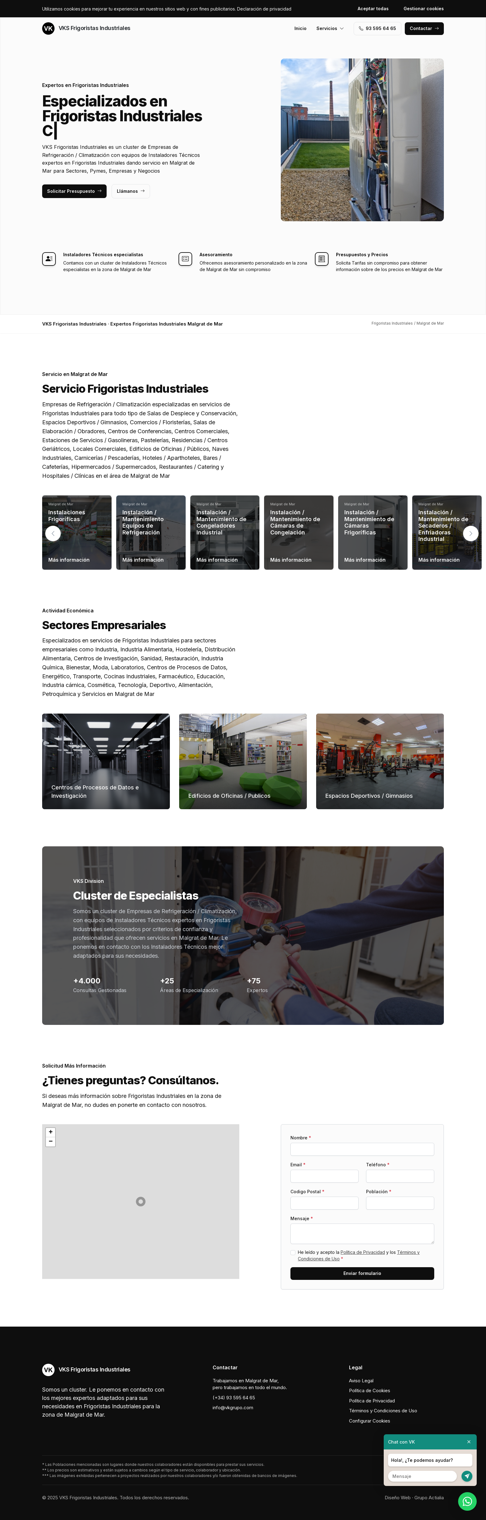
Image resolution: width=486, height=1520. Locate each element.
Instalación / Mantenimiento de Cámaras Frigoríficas (369, 522)
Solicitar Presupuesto (74, 191)
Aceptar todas (373, 8)
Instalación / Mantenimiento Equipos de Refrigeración (143, 522)
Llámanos (131, 191)
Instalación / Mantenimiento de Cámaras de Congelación (295, 522)
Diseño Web (398, 1498)
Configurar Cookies (369, 1421)
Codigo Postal (307, 1191)
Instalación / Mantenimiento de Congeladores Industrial (221, 522)
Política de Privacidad (363, 1252)
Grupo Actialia (429, 1498)
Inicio (300, 28)
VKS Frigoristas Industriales (86, 28)
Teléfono (378, 1164)
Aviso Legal (361, 1381)
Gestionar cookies (424, 8)
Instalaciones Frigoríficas (66, 515)
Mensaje (301, 1218)
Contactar (424, 28)
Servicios (330, 28)
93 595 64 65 (377, 28)
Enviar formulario (362, 1273)
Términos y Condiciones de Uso (383, 1411)
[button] (471, 533)
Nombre (300, 1137)
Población (378, 1191)
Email (298, 1164)
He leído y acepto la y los (359, 1255)
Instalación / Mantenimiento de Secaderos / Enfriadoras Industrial (443, 525)
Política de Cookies (369, 1390)
